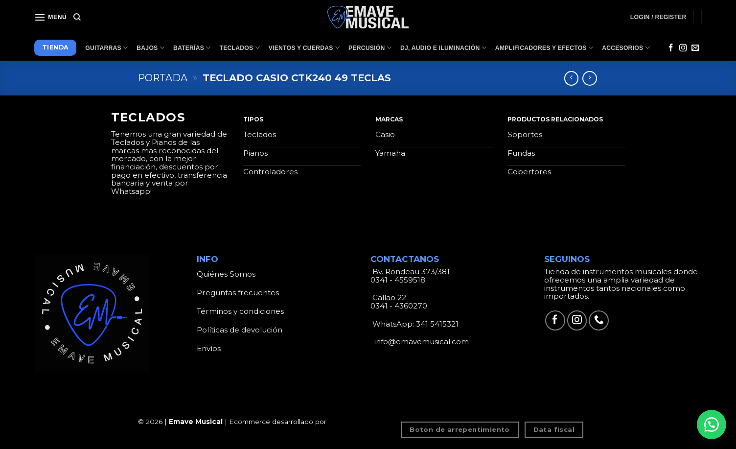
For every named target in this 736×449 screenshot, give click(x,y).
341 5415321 (437, 324)
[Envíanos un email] (695, 48)
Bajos (150, 47)
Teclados (240, 47)
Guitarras (106, 47)
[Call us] (599, 320)
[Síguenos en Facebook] (671, 48)
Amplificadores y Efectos (544, 47)
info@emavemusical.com (420, 341)
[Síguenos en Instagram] (683, 48)
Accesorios (626, 47)
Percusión (369, 47)
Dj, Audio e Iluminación (443, 47)
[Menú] (50, 17)
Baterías (192, 47)
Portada (162, 78)
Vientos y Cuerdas (304, 47)
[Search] (77, 17)
